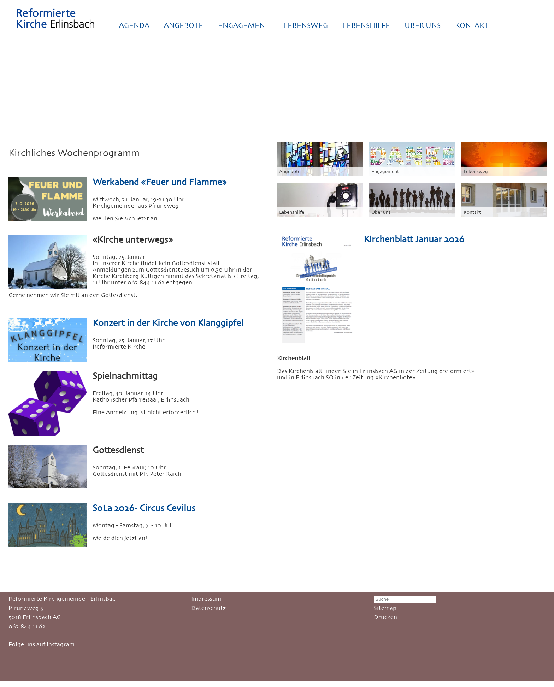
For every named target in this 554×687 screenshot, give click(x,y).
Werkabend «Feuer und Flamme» (159, 182)
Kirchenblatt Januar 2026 (414, 239)
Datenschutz (208, 608)
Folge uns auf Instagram (41, 644)
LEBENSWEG (306, 25)
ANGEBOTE (183, 25)
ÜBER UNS (423, 25)
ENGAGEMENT (243, 25)
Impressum (206, 599)
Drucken (385, 617)
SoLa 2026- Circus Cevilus (144, 508)
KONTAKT (471, 25)
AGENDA (134, 25)
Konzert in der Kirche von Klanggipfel (168, 323)
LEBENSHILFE (366, 25)
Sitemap (385, 608)
